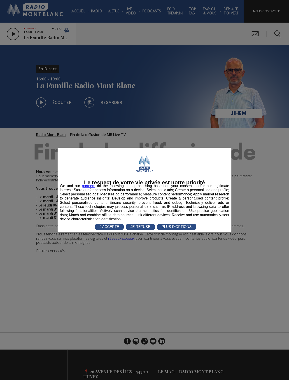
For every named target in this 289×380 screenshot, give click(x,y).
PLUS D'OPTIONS (177, 227)
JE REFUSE (140, 227)
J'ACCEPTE (109, 227)
